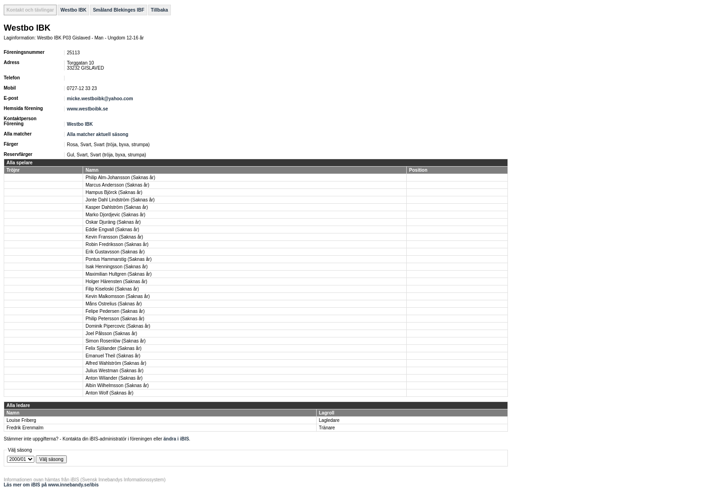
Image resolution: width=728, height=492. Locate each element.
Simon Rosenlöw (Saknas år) (115, 340)
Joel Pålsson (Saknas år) (111, 333)
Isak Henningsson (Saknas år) (116, 266)
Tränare (327, 427)
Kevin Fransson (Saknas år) (114, 237)
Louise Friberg (21, 420)
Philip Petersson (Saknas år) (114, 318)
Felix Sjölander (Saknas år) (113, 348)
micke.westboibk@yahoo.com (100, 98)
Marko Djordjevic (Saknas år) (115, 214)
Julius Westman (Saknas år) (114, 370)
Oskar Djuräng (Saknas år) (113, 222)
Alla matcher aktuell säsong (97, 134)
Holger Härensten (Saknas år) (116, 281)
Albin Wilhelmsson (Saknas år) (117, 385)
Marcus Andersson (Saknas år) (117, 185)
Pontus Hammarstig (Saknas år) (118, 259)
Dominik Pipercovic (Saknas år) (117, 326)
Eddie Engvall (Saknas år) (112, 229)
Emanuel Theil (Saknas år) (112, 355)
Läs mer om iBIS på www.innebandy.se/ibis (51, 484)
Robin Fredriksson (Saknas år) (117, 244)
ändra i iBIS (176, 438)
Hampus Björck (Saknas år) (113, 192)
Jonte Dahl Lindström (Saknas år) (120, 199)
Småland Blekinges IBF (118, 10)
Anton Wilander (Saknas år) (114, 378)
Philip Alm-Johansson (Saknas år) (120, 177)
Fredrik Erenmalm (24, 427)
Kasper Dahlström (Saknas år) (116, 207)
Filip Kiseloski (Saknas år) (112, 288)
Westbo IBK (73, 10)
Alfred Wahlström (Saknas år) (115, 363)
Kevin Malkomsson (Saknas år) (117, 296)
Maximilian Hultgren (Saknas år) (118, 274)
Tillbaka (159, 10)
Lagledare (329, 420)
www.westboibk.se (87, 108)
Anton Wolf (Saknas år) (109, 392)
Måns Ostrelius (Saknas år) (113, 303)
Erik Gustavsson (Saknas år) (114, 251)
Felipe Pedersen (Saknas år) (114, 311)
